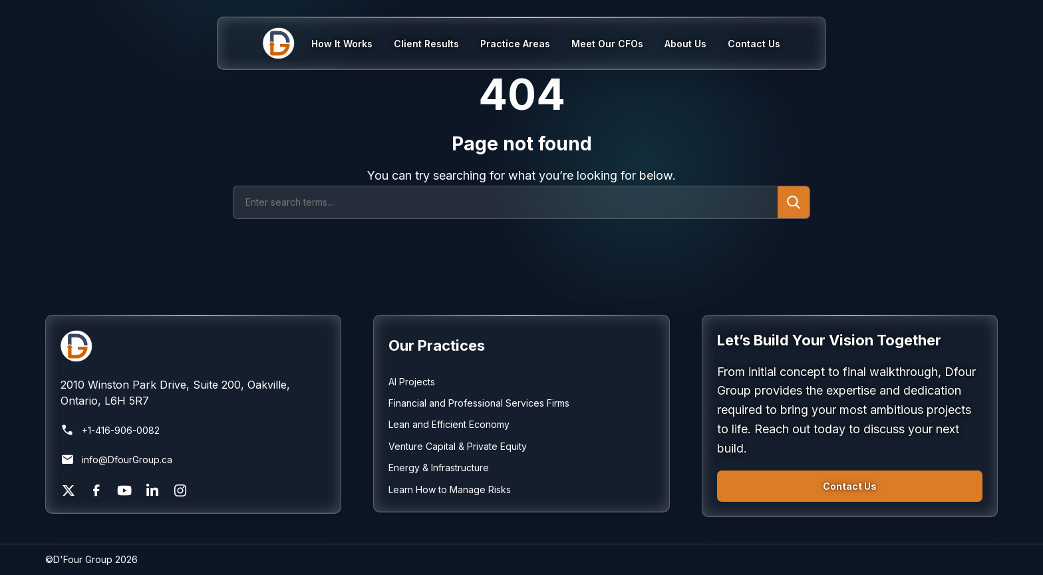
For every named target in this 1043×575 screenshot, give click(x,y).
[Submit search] (794, 202)
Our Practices (436, 345)
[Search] (505, 202)
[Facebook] (96, 490)
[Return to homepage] (193, 346)
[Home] (287, 43)
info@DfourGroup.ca (116, 460)
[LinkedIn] (152, 490)
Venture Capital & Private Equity (457, 446)
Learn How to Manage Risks (449, 489)
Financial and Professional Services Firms (478, 403)
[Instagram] (180, 490)
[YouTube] (124, 490)
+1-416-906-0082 (110, 430)
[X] (68, 490)
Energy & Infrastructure (438, 467)
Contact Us (850, 486)
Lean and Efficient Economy (449, 424)
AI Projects (411, 381)
